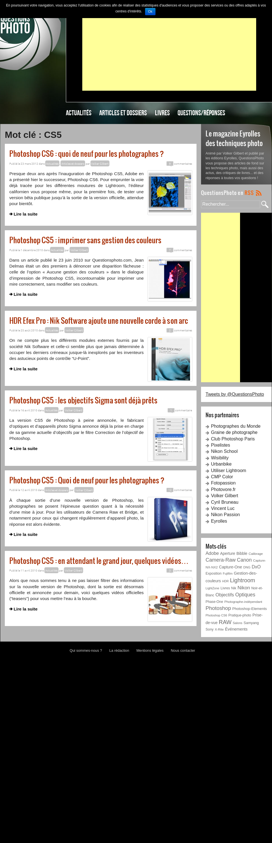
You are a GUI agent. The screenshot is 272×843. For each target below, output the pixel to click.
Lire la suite (25, 214)
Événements (236, 629)
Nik (233, 588)
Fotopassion (223, 483)
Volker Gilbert (224, 495)
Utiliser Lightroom (228, 470)
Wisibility (219, 457)
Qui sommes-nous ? (86, 650)
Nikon (244, 587)
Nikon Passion (225, 514)
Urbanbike (221, 464)
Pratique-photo (239, 615)
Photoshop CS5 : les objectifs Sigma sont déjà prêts (83, 399)
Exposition (214, 573)
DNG (247, 567)
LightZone (212, 588)
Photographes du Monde (235, 426)
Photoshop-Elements (249, 609)
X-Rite (219, 629)
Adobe (212, 553)
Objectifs (224, 595)
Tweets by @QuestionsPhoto (235, 394)
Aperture (227, 553)
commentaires (179, 163)
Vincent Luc (222, 508)
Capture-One (230, 567)
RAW (225, 622)
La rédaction (119, 650)
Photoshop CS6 (216, 615)
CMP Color (222, 476)
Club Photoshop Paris (233, 438)
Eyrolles (219, 521)
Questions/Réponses (201, 113)
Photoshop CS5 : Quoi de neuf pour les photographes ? (87, 479)
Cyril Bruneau (224, 502)
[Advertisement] (169, 51)
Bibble (241, 553)
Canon (244, 560)
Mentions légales (149, 650)
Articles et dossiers (123, 113)
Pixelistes (220, 445)
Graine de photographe (234, 432)
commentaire (180, 410)
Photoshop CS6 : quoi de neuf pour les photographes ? (86, 153)
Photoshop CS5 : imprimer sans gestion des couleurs (85, 239)
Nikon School (224, 451)
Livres (162, 113)
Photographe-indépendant (243, 601)
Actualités (78, 113)
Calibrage (256, 553)
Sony (209, 629)
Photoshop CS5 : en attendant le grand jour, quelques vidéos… (99, 560)
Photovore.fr (223, 489)
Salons (237, 623)
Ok (150, 12)
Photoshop (218, 608)
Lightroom (242, 580)
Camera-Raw (221, 560)
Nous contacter (183, 650)
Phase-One (214, 602)
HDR (225, 581)
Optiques (245, 595)
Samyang (251, 623)
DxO (256, 566)
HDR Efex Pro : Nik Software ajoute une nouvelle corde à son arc (98, 320)
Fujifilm (228, 573)
